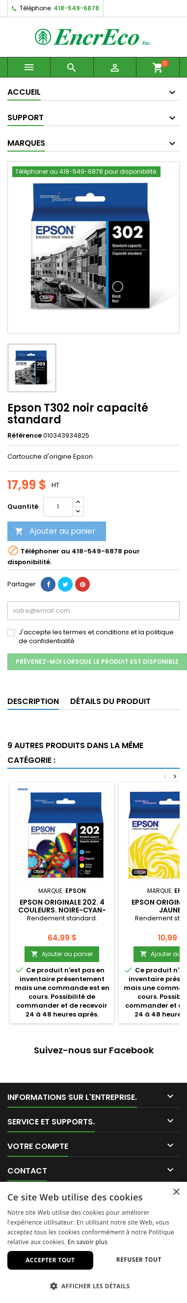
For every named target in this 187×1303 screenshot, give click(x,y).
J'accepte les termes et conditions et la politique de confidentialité (96, 637)
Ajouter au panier (55, 531)
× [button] (176, 1192)
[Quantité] (58, 507)
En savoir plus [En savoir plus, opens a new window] (87, 1242)
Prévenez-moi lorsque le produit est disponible (97, 661)
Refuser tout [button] (138, 1259)
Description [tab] (33, 701)
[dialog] (93, 1242)
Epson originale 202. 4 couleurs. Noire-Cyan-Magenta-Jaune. (62, 910)
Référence (24, 435)
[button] (93, 1286)
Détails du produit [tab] (110, 701)
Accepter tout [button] (50, 1260)
